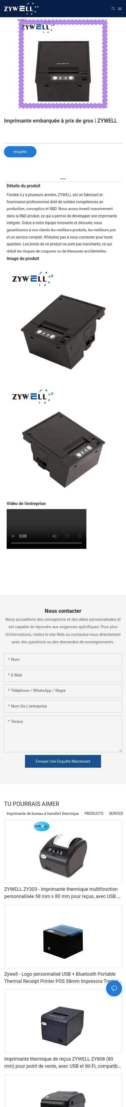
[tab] (63, 177)
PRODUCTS (94, 813)
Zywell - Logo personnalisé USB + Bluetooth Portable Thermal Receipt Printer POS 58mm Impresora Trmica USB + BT (61, 978)
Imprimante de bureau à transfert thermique (43, 813)
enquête (20, 152)
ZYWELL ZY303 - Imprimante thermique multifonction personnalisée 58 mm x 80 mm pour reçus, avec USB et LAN (62, 893)
